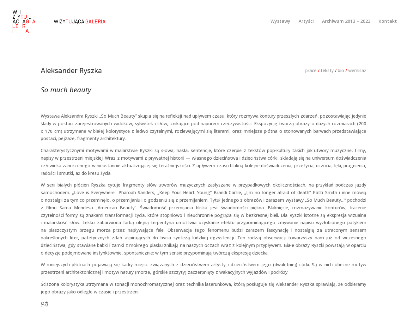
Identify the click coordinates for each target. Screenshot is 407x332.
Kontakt (388, 21)
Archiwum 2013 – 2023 (346, 21)
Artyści (306, 21)
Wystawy (280, 21)
